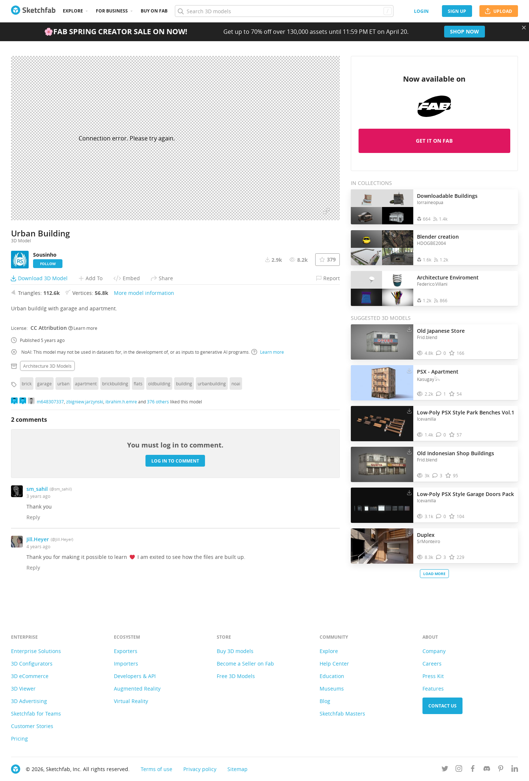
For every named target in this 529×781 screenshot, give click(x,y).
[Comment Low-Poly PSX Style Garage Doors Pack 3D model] (441, 516)
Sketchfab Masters (342, 713)
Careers (432, 663)
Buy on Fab (154, 11)
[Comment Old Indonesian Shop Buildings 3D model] (437, 475)
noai (235, 403)
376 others (158, 421)
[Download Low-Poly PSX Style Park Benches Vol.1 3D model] (409, 411)
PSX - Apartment (437, 371)
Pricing (19, 738)
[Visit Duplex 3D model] (382, 546)
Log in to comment (175, 480)
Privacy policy (199, 769)
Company (434, 651)
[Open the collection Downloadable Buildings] (382, 206)
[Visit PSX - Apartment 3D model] (382, 382)
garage (44, 403)
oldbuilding (159, 403)
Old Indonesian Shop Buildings (455, 453)
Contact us (442, 706)
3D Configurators (32, 663)
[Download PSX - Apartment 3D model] (409, 370)
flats (138, 403)
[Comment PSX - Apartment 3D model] (441, 394)
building (184, 403)
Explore (73, 11)
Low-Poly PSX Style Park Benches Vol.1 (465, 412)
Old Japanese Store (441, 330)
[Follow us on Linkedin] (514, 769)
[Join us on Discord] (486, 769)
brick (27, 403)
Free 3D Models (236, 676)
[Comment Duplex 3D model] (441, 557)
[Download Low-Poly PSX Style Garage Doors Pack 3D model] (409, 492)
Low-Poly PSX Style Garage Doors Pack (465, 494)
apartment (86, 403)
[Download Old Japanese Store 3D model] (409, 329)
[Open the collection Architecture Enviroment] (382, 288)
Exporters (125, 651)
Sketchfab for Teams (36, 713)
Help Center (334, 663)
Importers (126, 663)
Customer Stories (32, 726)
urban (63, 403)
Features (433, 688)
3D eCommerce (29, 676)
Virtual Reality (131, 701)
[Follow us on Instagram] (459, 769)
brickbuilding (115, 403)
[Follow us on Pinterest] (500, 769)
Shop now (464, 31)
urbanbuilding (212, 403)
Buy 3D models (235, 651)
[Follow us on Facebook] (472, 769)
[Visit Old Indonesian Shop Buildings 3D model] (382, 464)
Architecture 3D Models (47, 386)
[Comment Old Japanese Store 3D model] (441, 353)
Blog (325, 701)
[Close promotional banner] (524, 27)
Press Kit (433, 676)
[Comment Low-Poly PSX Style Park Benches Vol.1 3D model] (441, 435)
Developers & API (135, 676)
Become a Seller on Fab (245, 663)
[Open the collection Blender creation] (382, 247)
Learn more (82, 347)
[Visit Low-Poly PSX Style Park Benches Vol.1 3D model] (382, 423)
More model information (144, 312)
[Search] (284, 11)
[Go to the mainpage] (33, 11)
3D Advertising (29, 701)
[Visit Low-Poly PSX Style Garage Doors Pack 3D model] (382, 505)
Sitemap (237, 769)
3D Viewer (23, 688)
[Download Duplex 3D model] (409, 533)
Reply (33, 537)
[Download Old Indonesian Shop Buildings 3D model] (409, 451)
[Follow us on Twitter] (445, 769)
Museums (332, 688)
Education (332, 676)
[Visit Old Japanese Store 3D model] (382, 342)
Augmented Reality (137, 688)
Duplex (426, 534)
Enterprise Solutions (36, 651)
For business (112, 11)
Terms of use (156, 769)
